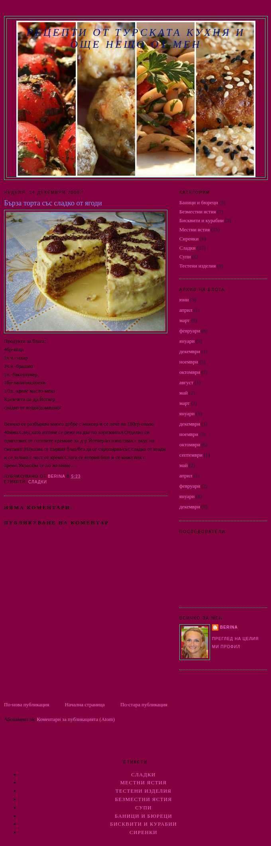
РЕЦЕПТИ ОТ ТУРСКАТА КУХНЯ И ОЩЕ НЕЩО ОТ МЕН (135, 38)
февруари (189, 331)
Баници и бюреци (198, 202)
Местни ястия (194, 230)
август (186, 382)
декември (189, 351)
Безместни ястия (197, 212)
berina (229, 627)
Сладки (37, 482)
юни (184, 300)
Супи (185, 257)
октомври (189, 372)
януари (187, 341)
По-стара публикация (143, 704)
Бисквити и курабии (201, 220)
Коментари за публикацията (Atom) (76, 719)
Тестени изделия (197, 266)
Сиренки (188, 239)
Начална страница (85, 704)
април (185, 310)
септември (190, 455)
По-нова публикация (26, 704)
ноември (188, 362)
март (184, 320)
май (183, 393)
